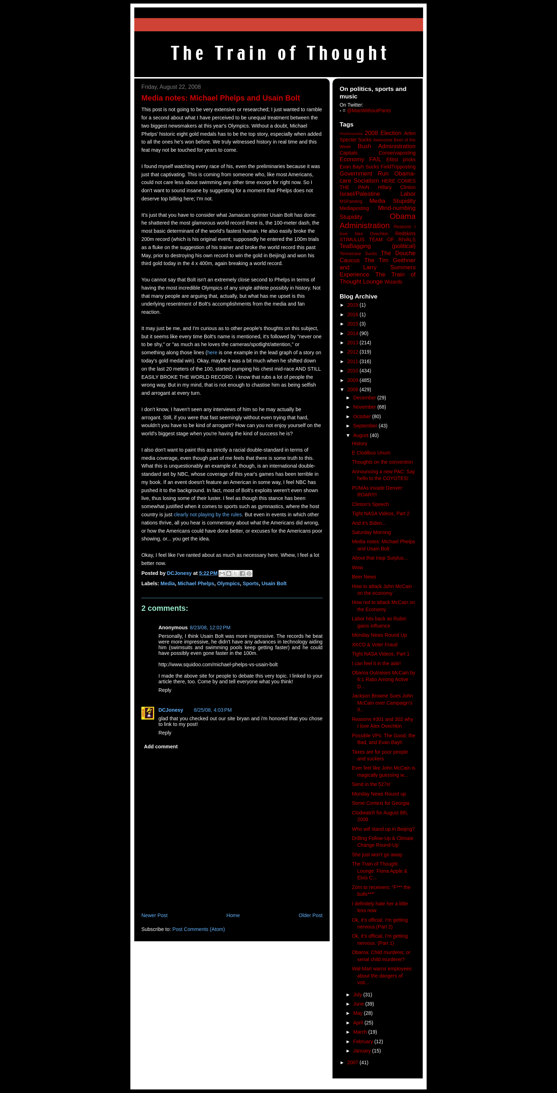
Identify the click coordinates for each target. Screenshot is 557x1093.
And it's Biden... (369, 523)
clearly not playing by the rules (208, 514)
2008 (353, 389)
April (358, 1022)
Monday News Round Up (379, 635)
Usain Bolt (273, 583)
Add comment (161, 746)
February (363, 1041)
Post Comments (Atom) (198, 929)
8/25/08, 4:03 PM (213, 710)
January (362, 1051)
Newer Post (154, 915)
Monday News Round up (379, 794)
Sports (251, 583)
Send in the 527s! (371, 784)
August (361, 435)
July (358, 994)
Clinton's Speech (370, 504)
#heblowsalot (351, 133)
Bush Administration (387, 146)
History (359, 443)
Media (168, 583)
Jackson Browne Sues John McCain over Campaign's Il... (382, 702)
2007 (353, 1062)
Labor (408, 193)
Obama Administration (378, 221)
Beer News (364, 577)
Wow (357, 567)
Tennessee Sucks (358, 253)
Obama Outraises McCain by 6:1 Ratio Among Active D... (384, 679)
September (366, 426)
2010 (353, 370)
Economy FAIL (361, 159)
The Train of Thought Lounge (378, 278)
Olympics (228, 583)
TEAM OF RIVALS (392, 239)
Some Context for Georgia (381, 803)
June (359, 1004)
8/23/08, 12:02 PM (210, 627)
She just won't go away (377, 854)
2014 (353, 333)
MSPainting (351, 201)
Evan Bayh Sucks (359, 166)
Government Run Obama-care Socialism (378, 177)
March (360, 1032)
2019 (353, 305)
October (362, 416)
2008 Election (383, 133)
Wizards (393, 282)
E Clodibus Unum (371, 453)
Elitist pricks (401, 159)
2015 (353, 324)
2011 (353, 361)
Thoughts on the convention (382, 462)
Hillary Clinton (397, 187)
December (365, 397)
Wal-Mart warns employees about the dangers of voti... (382, 975)
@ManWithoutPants (369, 110)
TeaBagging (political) (378, 246)
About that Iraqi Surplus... (380, 558)
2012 (353, 352)
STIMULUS (352, 239)
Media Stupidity (392, 201)
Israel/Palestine (360, 193)
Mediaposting (354, 208)
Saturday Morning (371, 532)
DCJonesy (170, 710)
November (365, 407)
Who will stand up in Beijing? (383, 829)
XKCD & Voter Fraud (375, 644)
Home (233, 915)
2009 (353, 380)
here (212, 352)
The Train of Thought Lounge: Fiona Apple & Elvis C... (379, 871)
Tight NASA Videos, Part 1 (381, 654)
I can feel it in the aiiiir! (376, 663)
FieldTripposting (398, 166)
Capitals (348, 153)
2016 (353, 314)
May (358, 1013)
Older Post (311, 915)
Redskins (405, 233)
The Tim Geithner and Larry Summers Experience (378, 267)
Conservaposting (397, 153)
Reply (164, 690)
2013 (353, 342)
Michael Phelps (196, 583)
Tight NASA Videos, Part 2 (381, 513)
